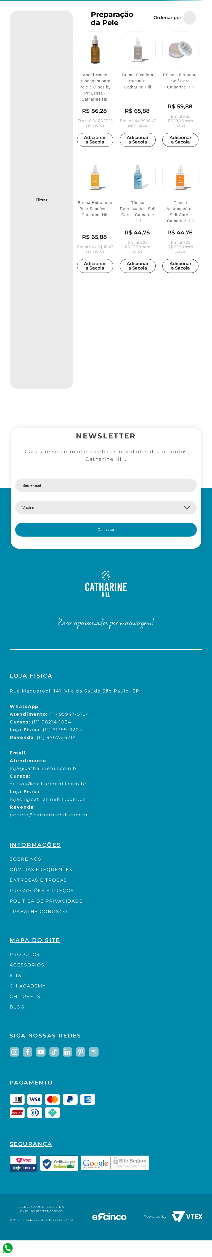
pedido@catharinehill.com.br (49, 814)
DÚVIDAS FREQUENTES (41, 869)
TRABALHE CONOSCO (38, 911)
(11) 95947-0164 (69, 714)
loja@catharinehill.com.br (44, 768)
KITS (16, 975)
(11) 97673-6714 (56, 737)
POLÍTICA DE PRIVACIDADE (46, 901)
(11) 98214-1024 (51, 722)
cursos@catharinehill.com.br (48, 783)
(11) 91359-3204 (63, 729)
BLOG (17, 1007)
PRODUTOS (25, 954)
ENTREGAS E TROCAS (38, 880)
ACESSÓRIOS (27, 965)
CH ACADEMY (28, 986)
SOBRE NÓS (25, 859)
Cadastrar (105, 529)
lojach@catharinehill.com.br (47, 799)
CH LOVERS (25, 996)
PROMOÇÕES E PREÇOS (42, 890)
